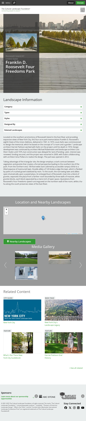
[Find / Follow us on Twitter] (70, 408)
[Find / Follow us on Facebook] (65, 408)
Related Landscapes (13, 130)
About (70, 3)
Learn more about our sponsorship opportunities (14, 397)
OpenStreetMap (74, 233)
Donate (80, 3)
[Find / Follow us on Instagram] (74, 408)
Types (6, 112)
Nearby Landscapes (19, 241)
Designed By (9, 124)
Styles (7, 118)
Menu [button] (8, 3)
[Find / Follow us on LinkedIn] (78, 408)
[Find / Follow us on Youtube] (82, 408)
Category (8, 106)
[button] (14, 3)
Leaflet (68, 233)
